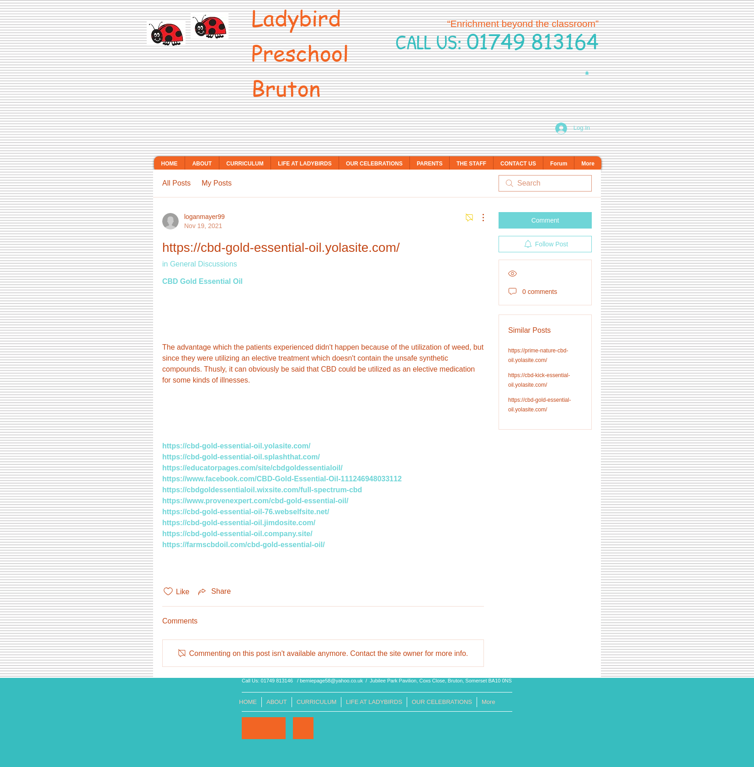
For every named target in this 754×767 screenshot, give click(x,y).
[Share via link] (213, 591)
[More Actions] (478, 217)
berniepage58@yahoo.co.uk (331, 680)
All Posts (176, 183)
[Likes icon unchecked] (168, 591)
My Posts (217, 183)
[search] (545, 183)
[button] (587, 73)
